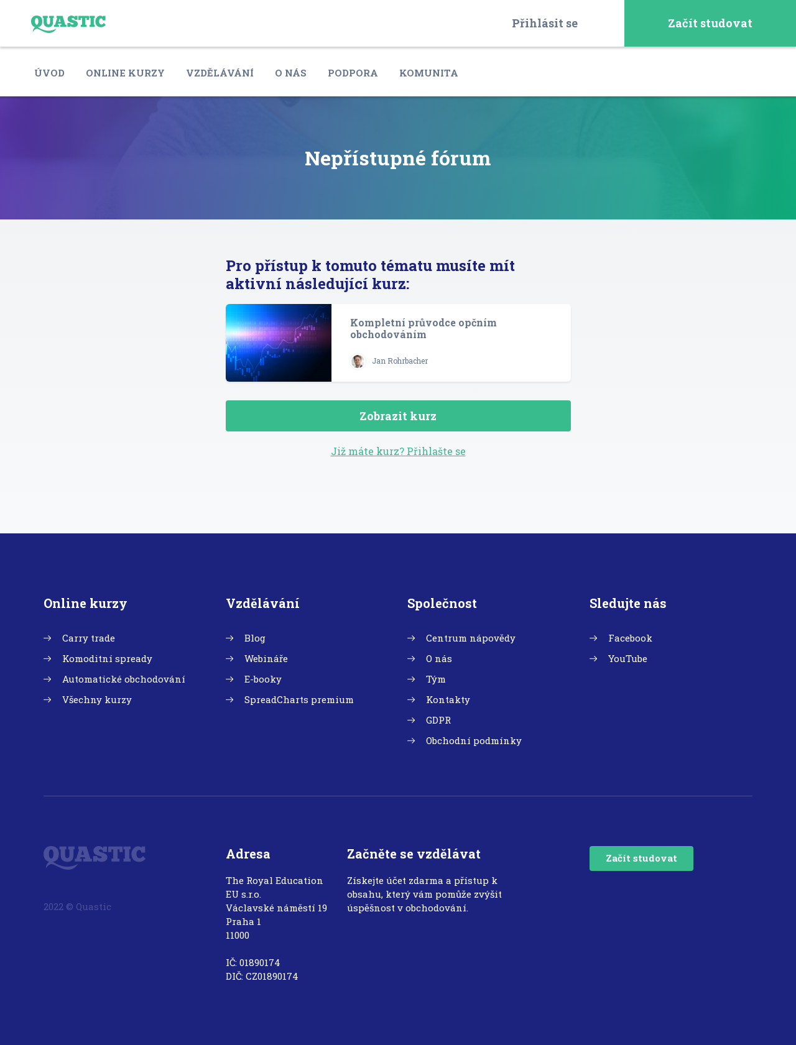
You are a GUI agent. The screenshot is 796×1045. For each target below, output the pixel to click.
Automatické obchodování (123, 679)
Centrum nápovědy (471, 638)
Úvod (49, 73)
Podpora (353, 73)
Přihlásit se (545, 23)
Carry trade (88, 638)
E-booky (263, 679)
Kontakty (448, 699)
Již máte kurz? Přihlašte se (398, 451)
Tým (436, 679)
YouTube (627, 658)
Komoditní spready (107, 658)
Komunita (428, 73)
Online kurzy (125, 73)
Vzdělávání (220, 73)
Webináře (266, 658)
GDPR (438, 720)
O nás (291, 73)
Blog (255, 638)
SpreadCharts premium (299, 699)
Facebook (630, 638)
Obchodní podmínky (474, 740)
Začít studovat (710, 23)
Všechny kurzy (97, 699)
